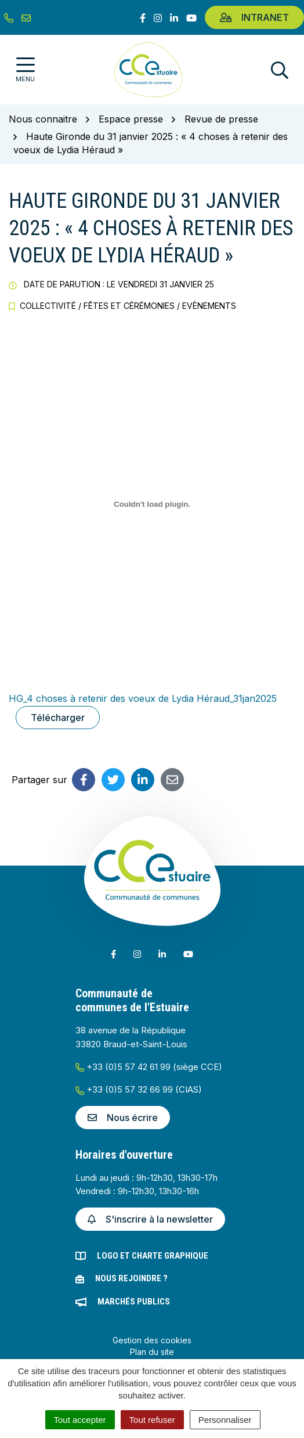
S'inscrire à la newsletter (150, 1219)
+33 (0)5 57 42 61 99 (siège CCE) (148, 1066)
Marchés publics (133, 1301)
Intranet (254, 17)
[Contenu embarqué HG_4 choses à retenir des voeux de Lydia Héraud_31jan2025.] (152, 504)
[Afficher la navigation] (25, 70)
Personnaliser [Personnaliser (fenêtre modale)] (225, 1420)
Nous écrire (123, 1117)
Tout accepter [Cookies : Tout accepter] (80, 1420)
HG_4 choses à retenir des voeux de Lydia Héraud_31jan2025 (143, 698)
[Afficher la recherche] (279, 70)
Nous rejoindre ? (131, 1278)
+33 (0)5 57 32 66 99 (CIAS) (138, 1089)
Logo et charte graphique (152, 1255)
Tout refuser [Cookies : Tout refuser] (152, 1420)
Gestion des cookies (152, 1340)
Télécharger (58, 717)
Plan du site (152, 1352)
